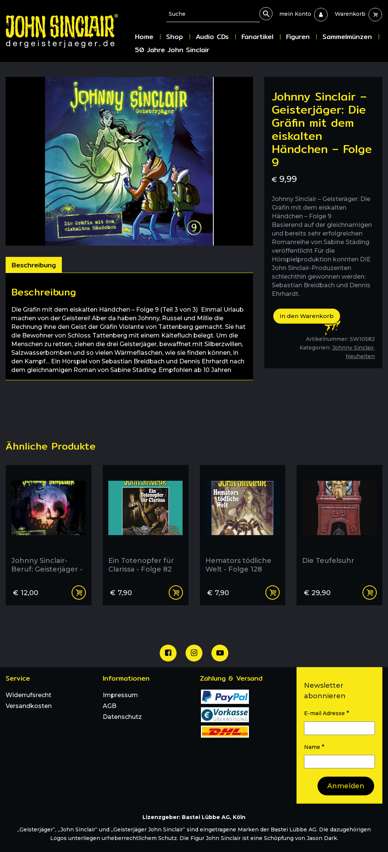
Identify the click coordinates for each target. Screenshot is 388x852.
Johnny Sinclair (353, 347)
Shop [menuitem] (174, 36)
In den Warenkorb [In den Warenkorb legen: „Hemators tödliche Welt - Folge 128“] (272, 592)
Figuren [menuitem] (298, 36)
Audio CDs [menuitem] (212, 36)
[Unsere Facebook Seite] (168, 653)
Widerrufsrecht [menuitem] (28, 695)
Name (314, 746)
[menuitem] (295, 14)
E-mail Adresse (326, 713)
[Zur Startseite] (67, 31)
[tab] (34, 265)
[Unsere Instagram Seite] (194, 653)
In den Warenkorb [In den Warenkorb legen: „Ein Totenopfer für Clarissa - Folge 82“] (176, 592)
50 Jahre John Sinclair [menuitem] (172, 49)
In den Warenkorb (307, 316)
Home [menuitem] (144, 36)
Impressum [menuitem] (120, 695)
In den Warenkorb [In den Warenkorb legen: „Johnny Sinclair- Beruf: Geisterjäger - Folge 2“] (79, 592)
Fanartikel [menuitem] (257, 36)
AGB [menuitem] (109, 706)
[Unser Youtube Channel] (219, 653)
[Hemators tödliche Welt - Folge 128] (242, 522)
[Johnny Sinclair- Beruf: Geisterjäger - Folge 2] (48, 522)
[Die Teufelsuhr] (339, 522)
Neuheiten (360, 356)
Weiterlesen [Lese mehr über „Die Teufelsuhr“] (370, 592)
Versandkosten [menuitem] (29, 706)
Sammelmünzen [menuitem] (347, 36)
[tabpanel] (129, 326)
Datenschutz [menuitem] (122, 716)
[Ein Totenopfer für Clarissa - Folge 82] (145, 522)
